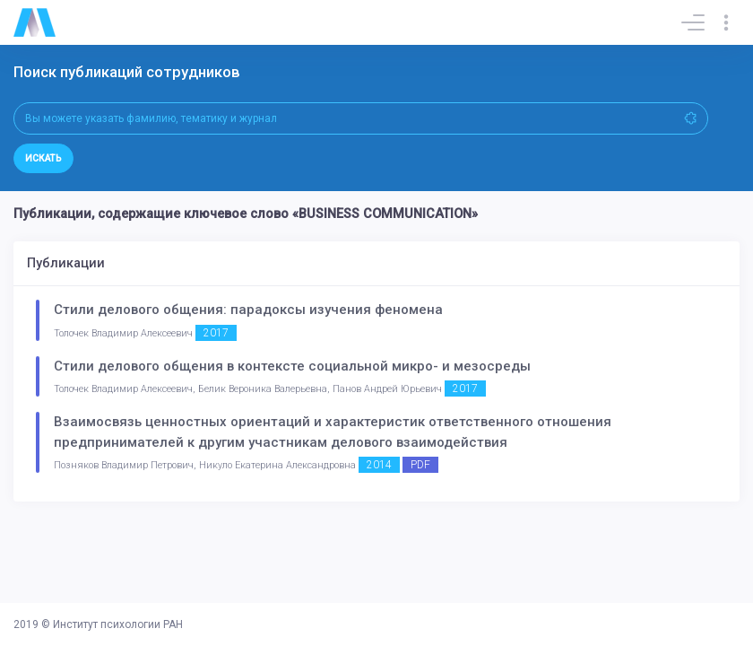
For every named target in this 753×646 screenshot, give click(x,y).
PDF (420, 464)
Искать (43, 158)
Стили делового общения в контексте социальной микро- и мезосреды (292, 366)
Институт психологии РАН (118, 624)
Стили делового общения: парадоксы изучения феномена (248, 309)
